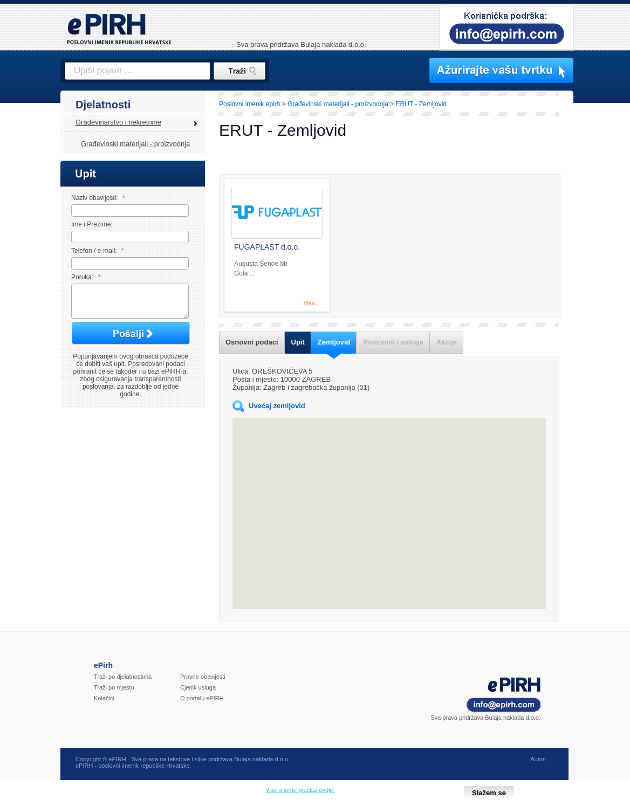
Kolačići (104, 698)
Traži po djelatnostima (123, 676)
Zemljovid (334, 342)
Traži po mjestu (114, 687)
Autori (538, 759)
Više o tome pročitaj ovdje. (300, 790)
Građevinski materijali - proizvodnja (135, 144)
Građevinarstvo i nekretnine (118, 122)
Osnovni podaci (251, 342)
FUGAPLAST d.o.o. (267, 247)
